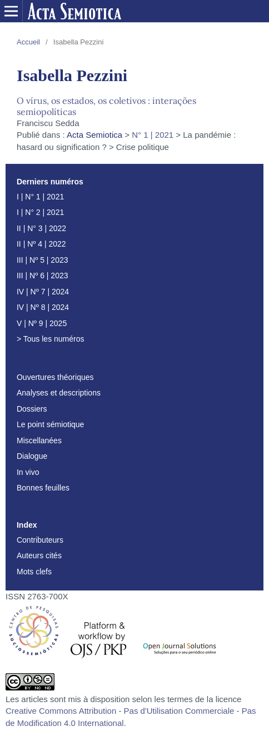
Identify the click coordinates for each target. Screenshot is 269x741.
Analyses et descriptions (59, 392)
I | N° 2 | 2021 (40, 212)
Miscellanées (39, 440)
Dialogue (32, 456)
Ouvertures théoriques (55, 377)
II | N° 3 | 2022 (41, 228)
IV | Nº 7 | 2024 (43, 291)
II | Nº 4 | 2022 (41, 243)
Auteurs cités (39, 555)
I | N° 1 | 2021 (40, 196)
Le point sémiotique (50, 424)
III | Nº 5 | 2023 (42, 260)
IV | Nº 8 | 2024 (43, 307)
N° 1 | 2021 (152, 134)
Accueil (28, 42)
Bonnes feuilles (43, 487)
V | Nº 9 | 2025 (42, 323)
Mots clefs (34, 571)
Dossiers (32, 408)
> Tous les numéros (50, 338)
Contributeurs (40, 539)
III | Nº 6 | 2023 (42, 275)
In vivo (28, 472)
